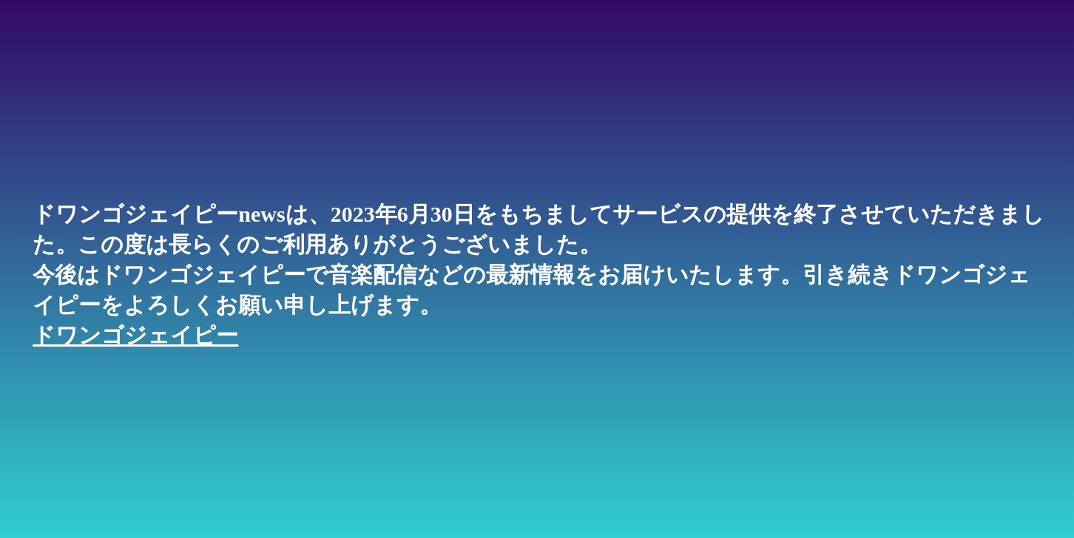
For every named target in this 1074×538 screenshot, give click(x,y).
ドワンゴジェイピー (135, 335)
